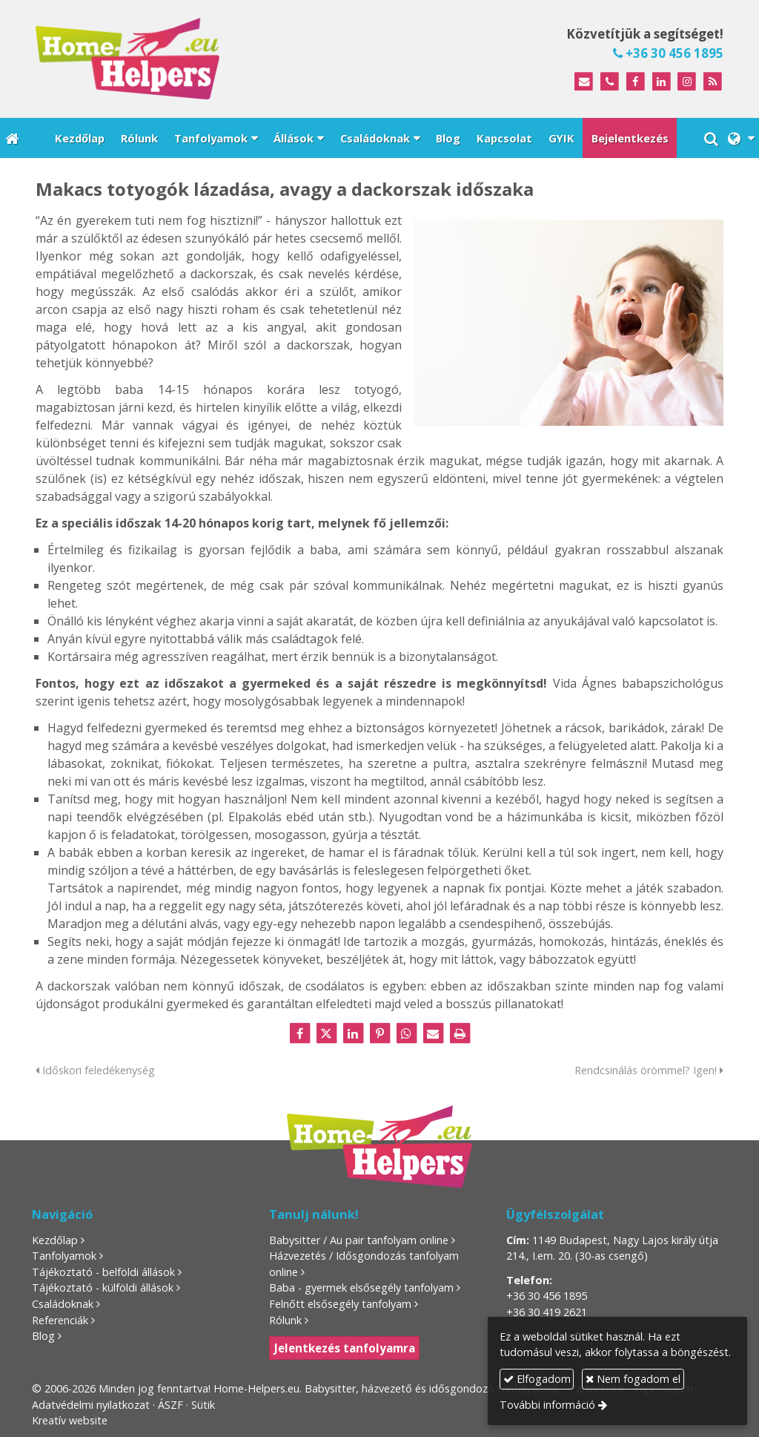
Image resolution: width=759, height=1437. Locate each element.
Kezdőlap (55, 1240)
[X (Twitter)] (326, 1033)
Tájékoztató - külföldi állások (102, 1287)
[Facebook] (635, 82)
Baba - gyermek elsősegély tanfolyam (361, 1287)
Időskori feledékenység (95, 1070)
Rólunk (285, 1320)
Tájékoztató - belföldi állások (103, 1272)
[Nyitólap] (196, 58)
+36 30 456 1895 (668, 53)
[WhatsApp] (406, 1033)
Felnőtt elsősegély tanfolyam (340, 1304)
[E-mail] (583, 82)
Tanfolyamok (64, 1256)
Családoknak (62, 1304)
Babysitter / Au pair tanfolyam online (358, 1240)
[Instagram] (686, 82)
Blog (43, 1336)
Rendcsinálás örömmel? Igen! (648, 1070)
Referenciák (60, 1320)
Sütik (203, 1405)
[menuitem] (79, 138)
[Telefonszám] (609, 82)
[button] (741, 138)
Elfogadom (537, 1379)
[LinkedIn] (661, 82)
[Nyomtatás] (459, 1033)
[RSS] (712, 82)
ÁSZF (170, 1405)
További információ (547, 1405)
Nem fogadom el (633, 1379)
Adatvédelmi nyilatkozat (91, 1405)
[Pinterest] (379, 1033)
